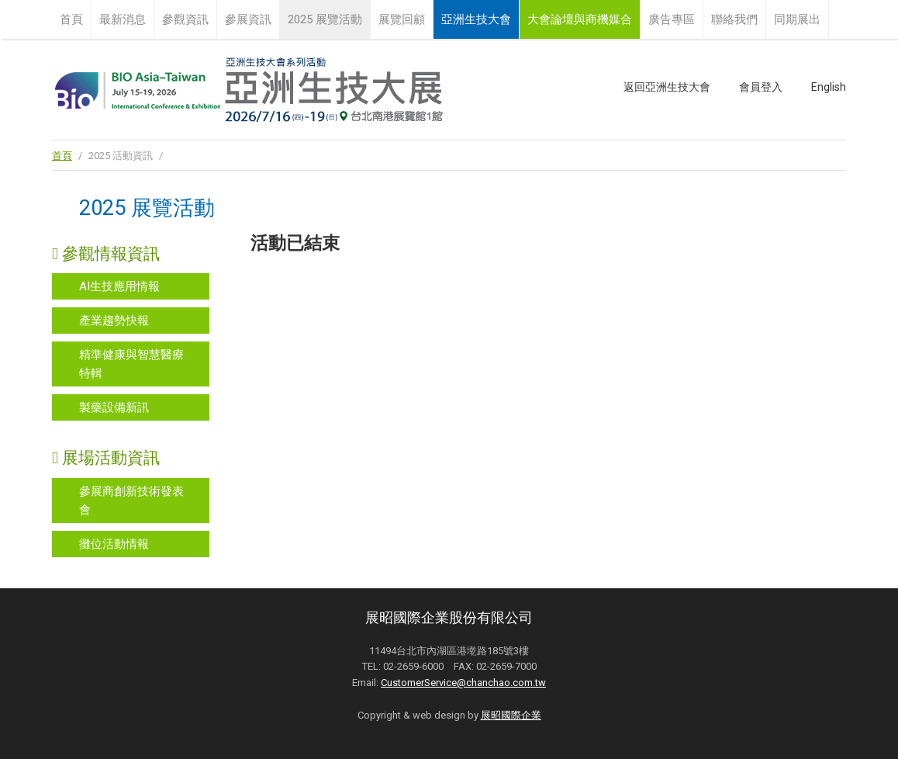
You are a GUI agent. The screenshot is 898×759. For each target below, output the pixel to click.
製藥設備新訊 (114, 407)
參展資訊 (248, 19)
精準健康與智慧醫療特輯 (131, 364)
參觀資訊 (185, 19)
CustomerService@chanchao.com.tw (463, 682)
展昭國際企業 (511, 715)
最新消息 (122, 19)
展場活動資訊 (106, 458)
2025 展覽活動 (325, 19)
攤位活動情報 (114, 544)
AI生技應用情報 (119, 286)
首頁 (71, 19)
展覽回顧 (401, 19)
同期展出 (797, 19)
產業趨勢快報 (114, 321)
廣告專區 (671, 19)
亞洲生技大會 (476, 19)
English (828, 87)
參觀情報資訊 (106, 253)
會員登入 (760, 87)
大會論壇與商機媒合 (579, 19)
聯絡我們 (734, 19)
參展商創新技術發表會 (131, 500)
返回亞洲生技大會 (666, 87)
